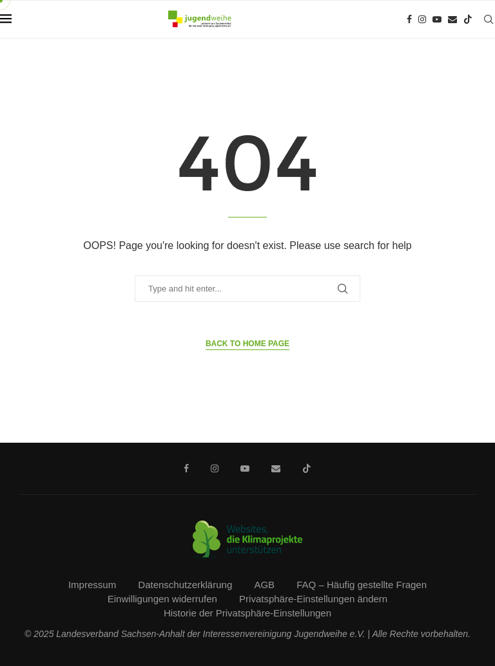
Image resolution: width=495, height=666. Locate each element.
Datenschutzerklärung (185, 584)
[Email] (452, 19)
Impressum (92, 584)
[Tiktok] (467, 19)
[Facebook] (409, 19)
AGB (264, 584)
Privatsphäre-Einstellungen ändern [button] (313, 598)
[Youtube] (437, 19)
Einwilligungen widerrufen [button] (162, 598)
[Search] (488, 19)
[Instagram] (422, 19)
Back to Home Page (247, 343)
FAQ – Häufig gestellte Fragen (361, 584)
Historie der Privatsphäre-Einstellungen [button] (247, 612)
